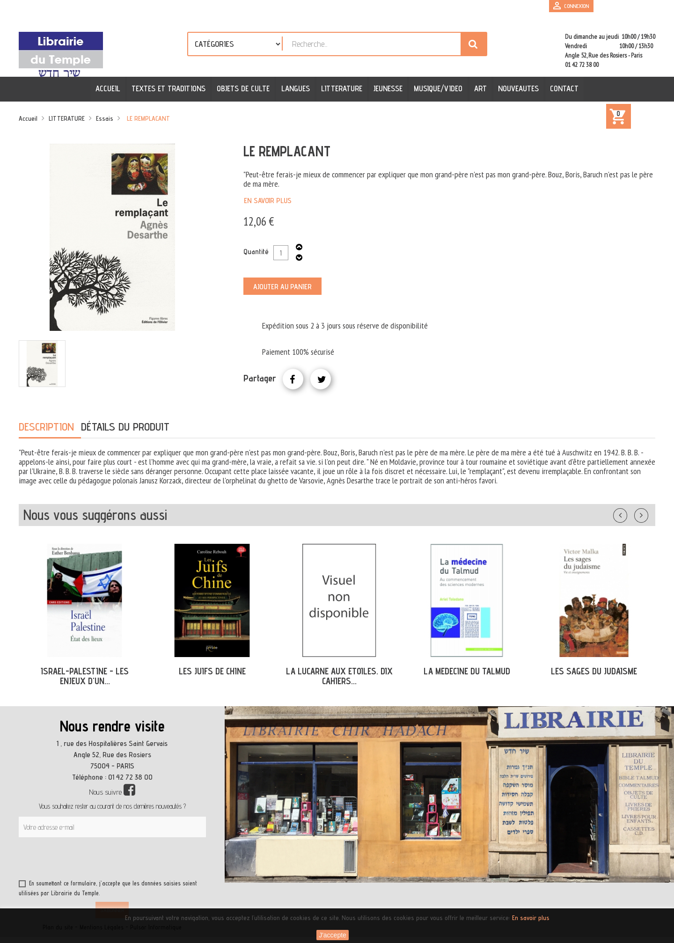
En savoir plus (268, 200)
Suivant (647, 513)
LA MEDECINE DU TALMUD (467, 671)
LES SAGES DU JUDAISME (594, 671)
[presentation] (108, 860)
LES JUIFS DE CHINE (212, 671)
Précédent (629, 513)
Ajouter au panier (282, 286)
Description (46, 426)
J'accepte (332, 935)
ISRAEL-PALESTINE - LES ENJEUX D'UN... (85, 676)
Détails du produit (125, 426)
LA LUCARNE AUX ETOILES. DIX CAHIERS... (339, 676)
